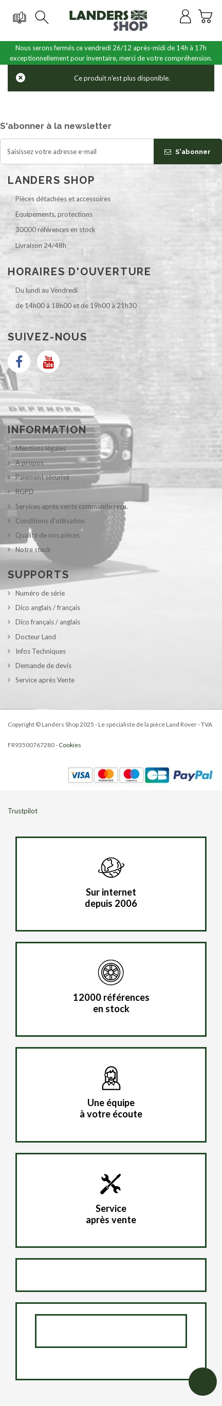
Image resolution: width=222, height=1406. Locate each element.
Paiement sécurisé (42, 477)
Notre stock (33, 549)
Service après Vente (45, 680)
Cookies (70, 745)
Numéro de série (40, 593)
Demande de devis (43, 665)
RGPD (24, 491)
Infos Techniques (40, 651)
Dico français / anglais (47, 622)
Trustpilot (23, 811)
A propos (29, 463)
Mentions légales (40, 448)
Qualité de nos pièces (47, 535)
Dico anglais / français (47, 607)
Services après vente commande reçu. (71, 506)
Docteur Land (35, 637)
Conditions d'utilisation (50, 521)
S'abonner (187, 152)
